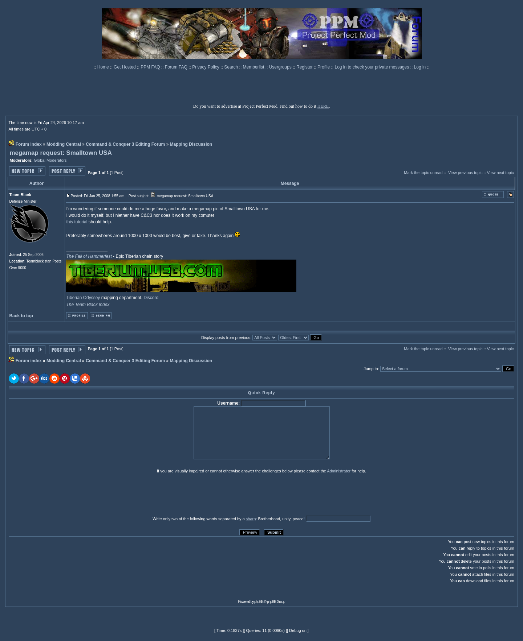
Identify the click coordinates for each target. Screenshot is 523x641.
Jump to (371, 369)
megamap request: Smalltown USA (60, 152)
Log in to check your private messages (372, 67)
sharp (251, 519)
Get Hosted (125, 67)
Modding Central (63, 144)
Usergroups (281, 67)
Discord (150, 297)
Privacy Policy (206, 67)
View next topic (500, 172)
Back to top (21, 315)
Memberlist (254, 67)
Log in (420, 67)
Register (305, 67)
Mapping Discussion (191, 144)
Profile (324, 67)
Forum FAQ (176, 67)
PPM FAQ (151, 67)
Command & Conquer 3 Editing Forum (125, 144)
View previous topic (465, 172)
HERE (323, 106)
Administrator (338, 471)
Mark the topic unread (423, 172)
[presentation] (65, 494)
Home (103, 67)
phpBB (258, 602)
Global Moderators (50, 160)
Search (231, 67)
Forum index (29, 144)
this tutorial (76, 221)
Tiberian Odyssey (83, 297)
